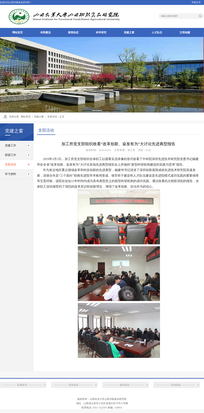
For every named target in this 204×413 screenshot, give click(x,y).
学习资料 (10, 174)
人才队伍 (157, 32)
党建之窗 (129, 32)
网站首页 (17, 32)
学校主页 (196, 2)
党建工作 (10, 145)
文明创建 (185, 32)
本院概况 (45, 32)
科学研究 (101, 32)
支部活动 (52, 116)
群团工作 (10, 155)
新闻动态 (73, 32)
